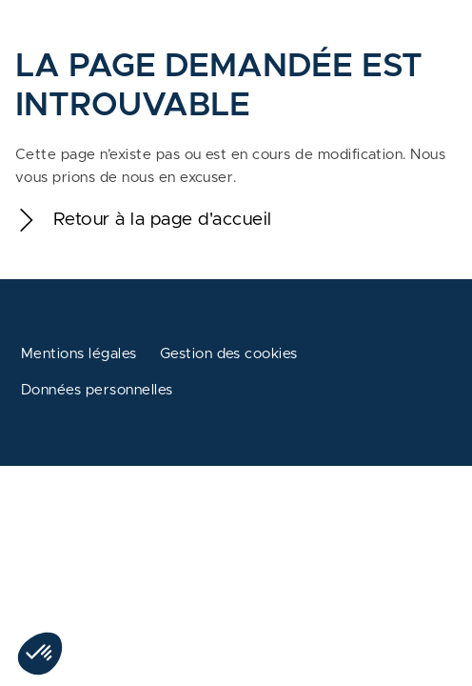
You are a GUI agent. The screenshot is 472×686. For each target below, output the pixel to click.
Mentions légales (79, 354)
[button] (40, 653)
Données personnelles (97, 390)
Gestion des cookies (229, 354)
